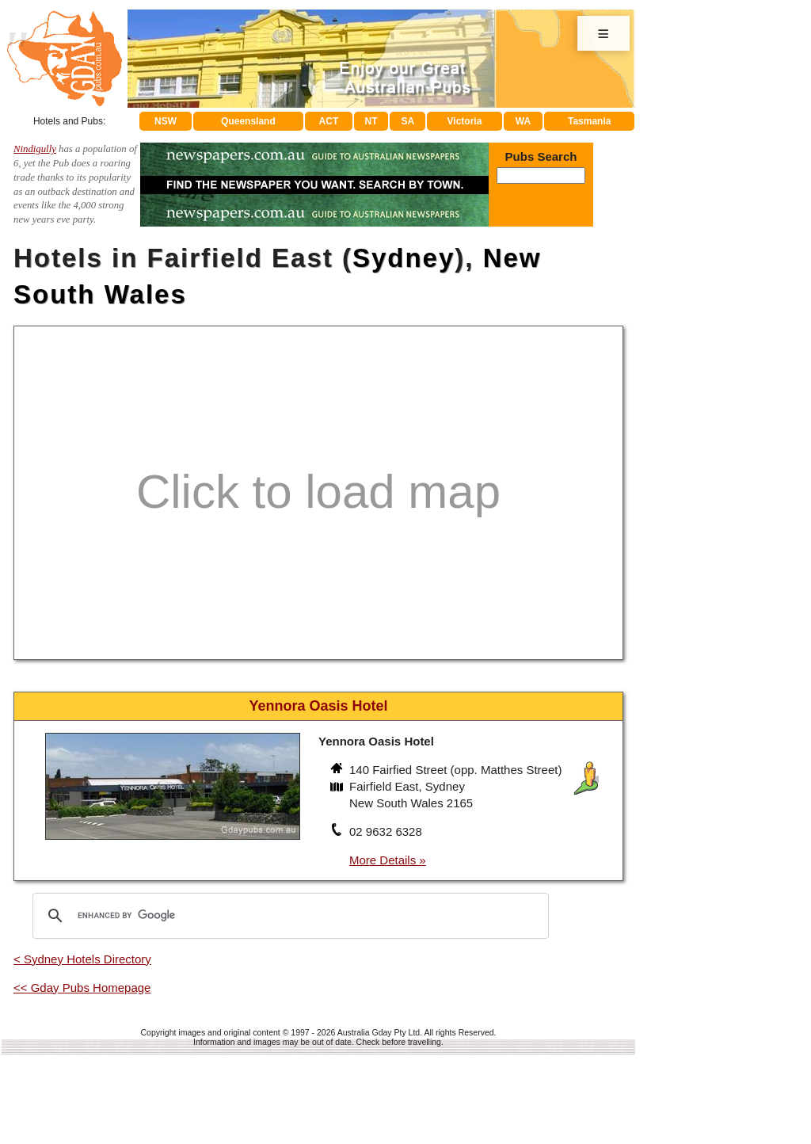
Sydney (403, 258)
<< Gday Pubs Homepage (81, 987)
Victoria (464, 121)
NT (370, 121)
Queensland (248, 121)
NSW (165, 121)
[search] (288, 915)
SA (408, 121)
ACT (329, 121)
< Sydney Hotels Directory (82, 959)
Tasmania (589, 121)
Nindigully (34, 148)
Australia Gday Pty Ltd (378, 1032)
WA (523, 121)
